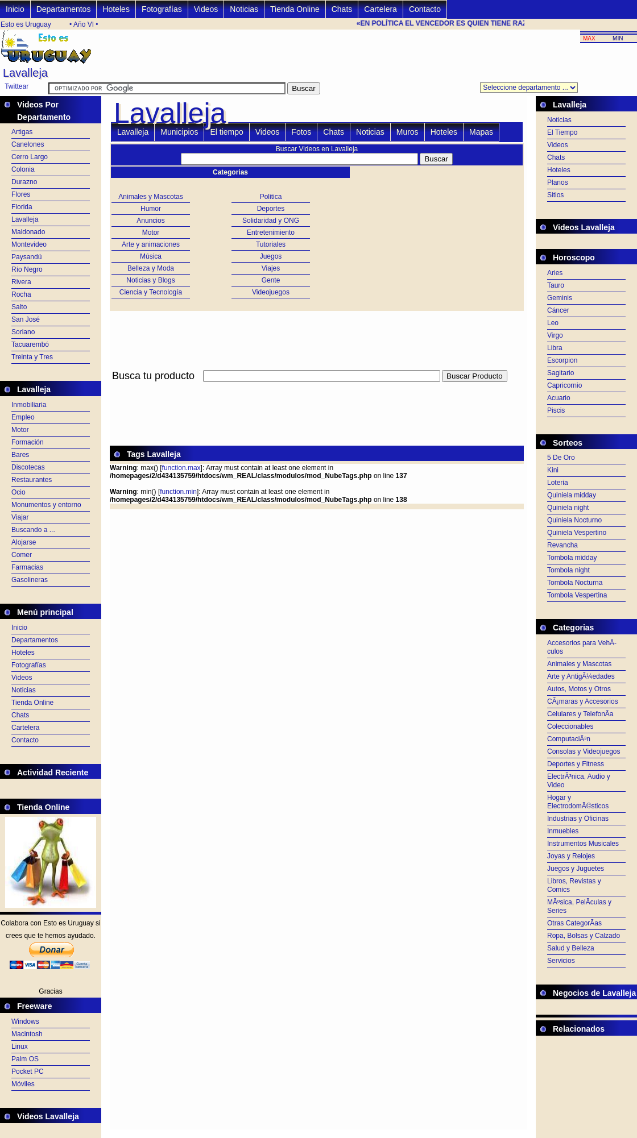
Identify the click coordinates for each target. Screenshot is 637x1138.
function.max (181, 468)
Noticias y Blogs (150, 280)
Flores (20, 194)
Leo (553, 323)
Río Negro (27, 269)
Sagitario (560, 373)
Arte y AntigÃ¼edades (581, 676)
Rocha (21, 294)
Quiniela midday (571, 495)
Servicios (561, 961)
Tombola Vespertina (577, 595)
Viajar (19, 517)
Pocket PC (27, 1071)
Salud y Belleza (570, 948)
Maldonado (28, 232)
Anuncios (150, 221)
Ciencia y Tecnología (151, 292)
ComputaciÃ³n (568, 739)
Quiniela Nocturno (574, 520)
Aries (554, 273)
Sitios (555, 195)
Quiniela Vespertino (576, 533)
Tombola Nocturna (574, 583)
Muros (407, 131)
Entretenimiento (271, 232)
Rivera (21, 282)
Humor (150, 209)
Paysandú (26, 257)
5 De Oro (561, 458)
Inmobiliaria (28, 405)
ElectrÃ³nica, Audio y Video (578, 780)
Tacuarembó (30, 344)
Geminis (559, 298)
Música (151, 256)
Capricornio (564, 385)
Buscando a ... (33, 530)
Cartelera (380, 9)
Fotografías (162, 9)
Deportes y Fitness (575, 764)
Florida (21, 207)
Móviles (23, 1084)
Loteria (557, 483)
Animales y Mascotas (150, 197)
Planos (557, 182)
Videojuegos (270, 292)
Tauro (555, 285)
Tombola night (568, 570)
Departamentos (63, 9)
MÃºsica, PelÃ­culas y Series (579, 906)
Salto (19, 307)
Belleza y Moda (150, 268)
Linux (19, 1046)
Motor (20, 430)
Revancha (562, 545)
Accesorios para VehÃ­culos (582, 647)
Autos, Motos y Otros (579, 689)
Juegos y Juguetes (575, 869)
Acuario (558, 398)
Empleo (23, 417)
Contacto (425, 9)
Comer (21, 555)
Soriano (23, 332)
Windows (25, 1021)
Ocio (18, 492)
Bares (20, 455)
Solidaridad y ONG (270, 221)
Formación (27, 442)
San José (25, 319)
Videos (206, 9)
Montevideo (29, 244)
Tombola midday (572, 558)
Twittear (16, 86)
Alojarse (23, 542)
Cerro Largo (29, 157)
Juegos (271, 256)
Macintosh (27, 1034)
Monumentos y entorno (46, 505)
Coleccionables (570, 726)
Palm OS (25, 1059)
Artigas (21, 132)
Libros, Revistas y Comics (574, 885)
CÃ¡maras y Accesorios (582, 701)
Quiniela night (568, 508)
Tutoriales (271, 244)
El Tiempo (562, 132)
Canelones (27, 144)
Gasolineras (29, 580)
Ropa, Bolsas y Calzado (583, 936)
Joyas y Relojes (571, 856)
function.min (178, 492)
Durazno (24, 182)
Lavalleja (24, 219)
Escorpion (562, 360)
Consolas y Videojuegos (584, 751)
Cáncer (558, 310)
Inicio (15, 9)
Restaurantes (31, 480)
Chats (342, 9)
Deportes (271, 209)
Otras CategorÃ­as (574, 923)
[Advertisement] (317, 388)
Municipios (179, 131)
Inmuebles (562, 831)
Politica (271, 197)
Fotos (301, 131)
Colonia (23, 169)
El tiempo (226, 131)
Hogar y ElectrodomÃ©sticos (578, 802)
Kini (553, 470)
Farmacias (27, 567)
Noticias (244, 9)
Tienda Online (295, 9)
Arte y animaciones (151, 244)
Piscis (556, 410)
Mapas (481, 131)
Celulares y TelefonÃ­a (580, 714)
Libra (554, 348)
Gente (271, 280)
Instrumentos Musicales (583, 844)
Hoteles (115, 9)
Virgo (555, 335)
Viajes (271, 268)
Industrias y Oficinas (578, 819)
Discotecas (28, 467)
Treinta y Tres (32, 357)
